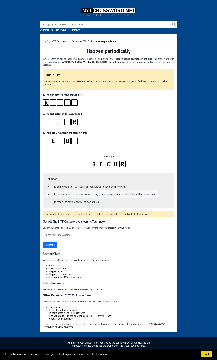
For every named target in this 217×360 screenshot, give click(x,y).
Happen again (56, 271)
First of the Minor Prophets (63, 309)
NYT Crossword (60, 41)
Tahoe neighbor (57, 307)
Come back (55, 265)
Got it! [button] (207, 354)
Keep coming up (57, 268)
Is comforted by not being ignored (67, 312)
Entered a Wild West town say (65, 277)
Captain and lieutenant (61, 318)
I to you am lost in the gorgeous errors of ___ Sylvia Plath (80, 315)
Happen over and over (60, 274)
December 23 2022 (81, 41)
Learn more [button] (102, 354)
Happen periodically (106, 41)
